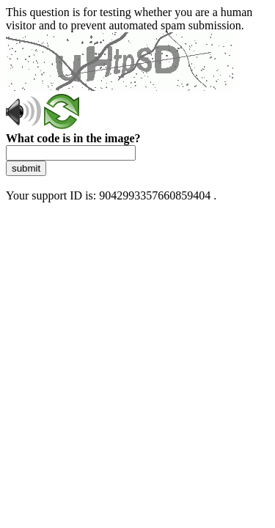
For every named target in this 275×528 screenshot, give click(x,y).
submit (26, 168)
